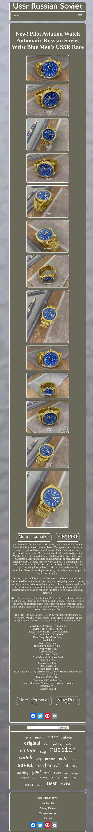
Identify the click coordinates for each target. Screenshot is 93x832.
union (40, 737)
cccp (39, 759)
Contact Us (48, 803)
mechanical (48, 765)
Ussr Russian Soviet (47, 797)
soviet (25, 765)
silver (47, 744)
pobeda (50, 759)
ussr (52, 783)
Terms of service (47, 813)
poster (74, 760)
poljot (66, 777)
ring (43, 751)
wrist (65, 783)
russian (63, 750)
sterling (22, 773)
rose (57, 772)
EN (45, 818)
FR (50, 818)
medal (68, 744)
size (74, 777)
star (67, 773)
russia (29, 784)
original (32, 743)
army (43, 777)
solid (34, 778)
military (70, 765)
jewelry (40, 785)
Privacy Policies (47, 808)
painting (57, 744)
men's (27, 737)
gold (36, 772)
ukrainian (24, 777)
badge (75, 774)
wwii (47, 773)
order (63, 758)
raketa (66, 737)
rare (53, 736)
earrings (55, 777)
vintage (28, 750)
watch (26, 757)
